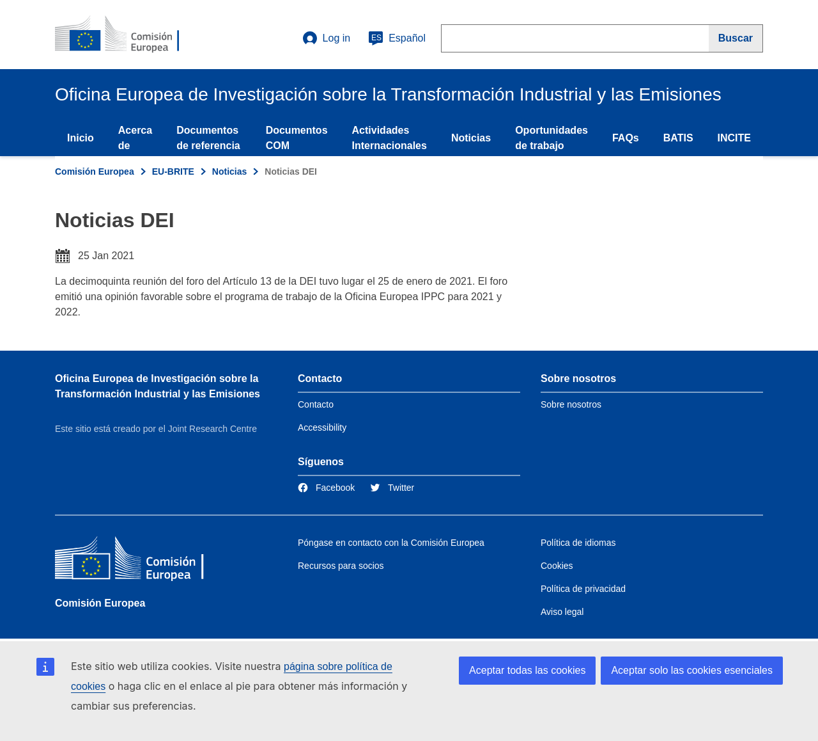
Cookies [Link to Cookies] (557, 566)
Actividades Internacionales (389, 138)
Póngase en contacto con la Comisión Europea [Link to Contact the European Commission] (391, 543)
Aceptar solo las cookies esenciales (692, 670)
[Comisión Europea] (147, 561)
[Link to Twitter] (392, 487)
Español (397, 38)
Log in (326, 38)
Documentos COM (297, 138)
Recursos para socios (341, 566)
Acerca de (135, 138)
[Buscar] (736, 38)
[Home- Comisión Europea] (132, 34)
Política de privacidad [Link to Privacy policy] (583, 589)
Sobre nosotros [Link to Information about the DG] (571, 404)
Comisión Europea (94, 171)
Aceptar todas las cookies (527, 670)
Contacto (316, 404)
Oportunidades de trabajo (551, 138)
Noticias (471, 137)
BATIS (678, 137)
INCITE (734, 137)
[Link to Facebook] (326, 487)
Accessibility (322, 427)
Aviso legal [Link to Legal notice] (562, 612)
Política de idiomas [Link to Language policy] (578, 543)
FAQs (625, 137)
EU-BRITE (173, 171)
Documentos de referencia (208, 138)
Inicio (80, 137)
